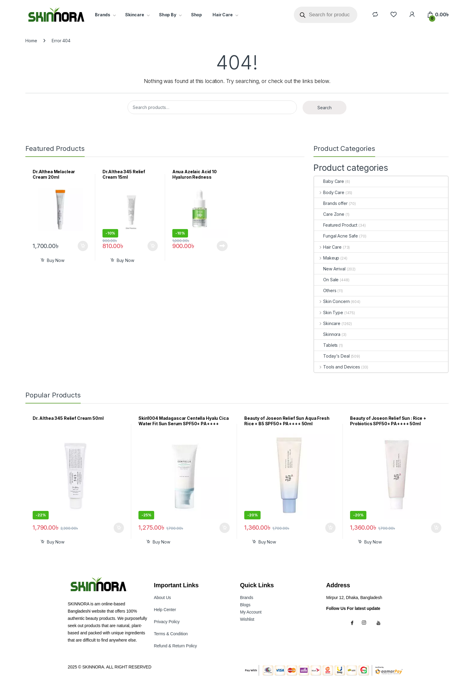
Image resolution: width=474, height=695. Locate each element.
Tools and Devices (337, 366)
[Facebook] (353, 622)
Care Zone (329, 214)
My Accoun (250, 612)
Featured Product (335, 225)
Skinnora (327, 334)
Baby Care (329, 181)
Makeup (326, 257)
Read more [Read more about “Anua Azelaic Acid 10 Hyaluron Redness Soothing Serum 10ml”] (222, 246)
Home (31, 40)
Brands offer (330, 203)
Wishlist (247, 619)
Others (325, 290)
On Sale (326, 279)
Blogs (245, 604)
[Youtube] (379, 622)
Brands (102, 14)
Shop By (167, 14)
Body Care (329, 192)
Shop (196, 14)
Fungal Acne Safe (336, 235)
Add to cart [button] (83, 246)
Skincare (134, 14)
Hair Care (223, 14)
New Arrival (329, 268)
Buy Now (55, 260)
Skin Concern (331, 301)
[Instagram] (366, 622)
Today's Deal (331, 356)
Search (324, 107)
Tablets (326, 345)
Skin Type (328, 312)
